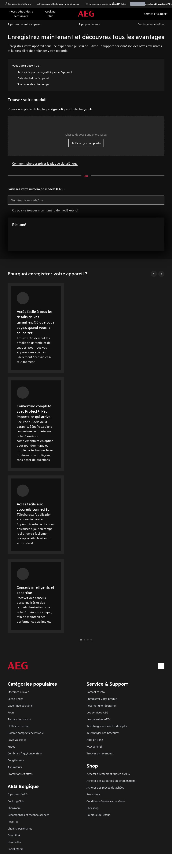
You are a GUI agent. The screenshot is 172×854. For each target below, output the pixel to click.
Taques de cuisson (19, 719)
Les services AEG (97, 712)
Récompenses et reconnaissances (28, 814)
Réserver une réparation (101, 705)
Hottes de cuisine (18, 726)
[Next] (161, 274)
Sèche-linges (15, 698)
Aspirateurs (15, 767)
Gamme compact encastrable (26, 733)
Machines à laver (18, 692)
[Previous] (154, 274)
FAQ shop (92, 808)
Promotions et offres (20, 773)
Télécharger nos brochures (102, 733)
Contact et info (95, 692)
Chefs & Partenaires (20, 828)
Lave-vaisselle (17, 739)
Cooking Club (16, 801)
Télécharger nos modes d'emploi (106, 726)
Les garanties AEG (98, 719)
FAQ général (94, 746)
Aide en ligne (94, 739)
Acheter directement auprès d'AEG (108, 773)
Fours (11, 712)
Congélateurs (16, 760)
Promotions (159, 3)
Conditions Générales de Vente (105, 801)
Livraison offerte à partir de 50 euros (58, 3)
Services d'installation (18, 3)
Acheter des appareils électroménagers (110, 780)
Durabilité (14, 835)
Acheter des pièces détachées (105, 787)
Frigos (11, 746)
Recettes (13, 821)
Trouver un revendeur (99, 753)
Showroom (14, 808)
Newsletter (14, 842)
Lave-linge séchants (20, 705)
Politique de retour (98, 814)
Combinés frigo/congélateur (25, 753)
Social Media (16, 849)
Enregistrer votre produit (101, 698)
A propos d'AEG (17, 794)
